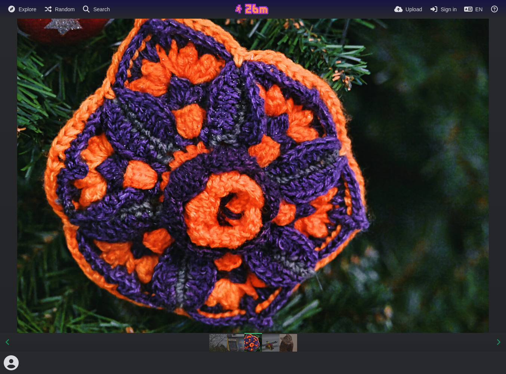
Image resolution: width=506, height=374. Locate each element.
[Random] (59, 9)
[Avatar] (11, 362)
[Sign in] (443, 9)
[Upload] (408, 9)
